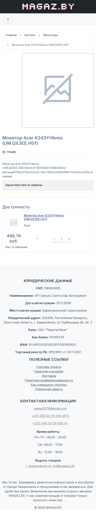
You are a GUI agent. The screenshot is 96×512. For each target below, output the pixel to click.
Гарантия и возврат (49, 371)
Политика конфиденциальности (49, 380)
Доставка (49, 376)
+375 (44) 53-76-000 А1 (48, 423)
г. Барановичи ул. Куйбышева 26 (48, 466)
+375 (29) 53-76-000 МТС (48, 416)
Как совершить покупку (49, 385)
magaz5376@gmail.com (48, 408)
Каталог (30, 35)
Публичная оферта (49, 389)
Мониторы (50, 35)
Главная (11, 35)
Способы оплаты (48, 367)
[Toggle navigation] (8, 19)
